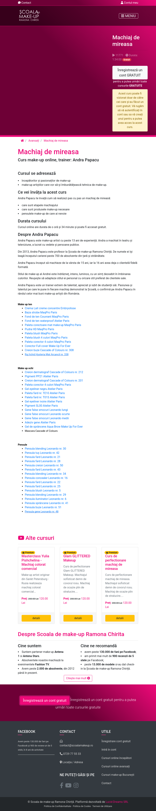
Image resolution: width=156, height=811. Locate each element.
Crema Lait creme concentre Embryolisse (50, 308)
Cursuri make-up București (118, 774)
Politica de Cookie (82, 806)
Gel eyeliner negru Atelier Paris (44, 389)
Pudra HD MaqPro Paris (39, 329)
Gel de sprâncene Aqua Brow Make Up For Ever (54, 426)
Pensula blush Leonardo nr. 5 (43, 490)
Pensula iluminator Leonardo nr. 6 (45, 499)
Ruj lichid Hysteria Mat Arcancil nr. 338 (47, 354)
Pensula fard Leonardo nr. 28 (42, 461)
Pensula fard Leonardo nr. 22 (42, 482)
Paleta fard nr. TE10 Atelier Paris (45, 393)
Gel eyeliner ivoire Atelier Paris (43, 401)
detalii (36, 618)
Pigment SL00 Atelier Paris (41, 405)
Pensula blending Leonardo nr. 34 (45, 473)
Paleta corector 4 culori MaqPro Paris (48, 341)
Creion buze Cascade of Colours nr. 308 (49, 350)
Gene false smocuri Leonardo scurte (47, 414)
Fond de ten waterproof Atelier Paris (47, 320)
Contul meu (129, 2)
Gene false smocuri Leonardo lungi (46, 410)
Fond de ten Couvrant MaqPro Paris (47, 316)
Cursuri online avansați (116, 766)
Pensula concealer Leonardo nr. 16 (46, 478)
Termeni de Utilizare (102, 806)
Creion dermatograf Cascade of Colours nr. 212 (54, 372)
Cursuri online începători (117, 758)
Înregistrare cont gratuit (116, 741)
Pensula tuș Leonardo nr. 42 (42, 452)
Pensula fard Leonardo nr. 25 (42, 486)
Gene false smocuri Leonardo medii (47, 418)
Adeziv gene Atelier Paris (40, 422)
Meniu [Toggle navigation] (128, 16)
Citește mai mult (78, 678)
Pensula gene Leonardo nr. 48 (42, 511)
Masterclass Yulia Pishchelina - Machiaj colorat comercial (35, 562)
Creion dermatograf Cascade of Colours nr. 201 (54, 380)
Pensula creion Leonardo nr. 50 (44, 465)
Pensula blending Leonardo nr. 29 (45, 494)
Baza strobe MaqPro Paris (41, 312)
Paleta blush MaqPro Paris (41, 333)
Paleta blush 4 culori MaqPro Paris (46, 337)
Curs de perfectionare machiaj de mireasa (115, 562)
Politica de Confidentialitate (57, 806)
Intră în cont (109, 749)
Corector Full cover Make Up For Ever (47, 346)
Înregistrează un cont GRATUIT (130, 72)
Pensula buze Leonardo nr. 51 (43, 507)
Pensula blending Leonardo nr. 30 (45, 448)
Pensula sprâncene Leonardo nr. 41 (47, 503)
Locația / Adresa (71, 762)
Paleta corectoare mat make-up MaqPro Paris (53, 325)
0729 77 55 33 (70, 753)
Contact (24, 2)
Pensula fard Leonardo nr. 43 (42, 469)
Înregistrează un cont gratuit (44, 700)
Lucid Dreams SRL (117, 801)
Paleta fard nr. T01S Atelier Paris (45, 397)
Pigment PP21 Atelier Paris (41, 376)
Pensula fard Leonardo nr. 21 (42, 457)
